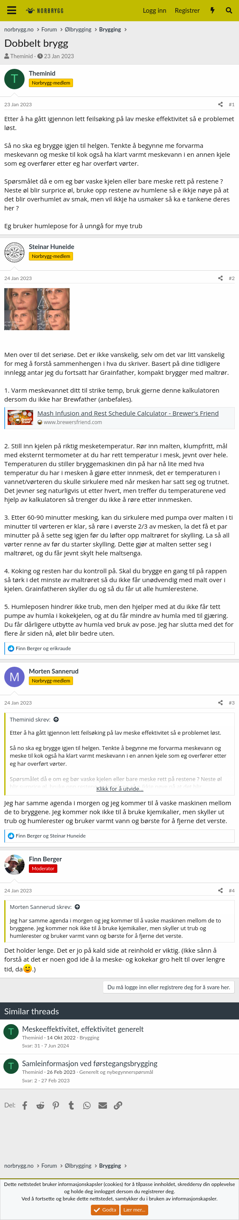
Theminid (21, 56)
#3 (232, 702)
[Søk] (229, 10)
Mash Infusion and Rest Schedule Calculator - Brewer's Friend (128, 413)
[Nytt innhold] (212, 10)
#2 (232, 278)
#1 (232, 104)
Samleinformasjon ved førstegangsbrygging (89, 1063)
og (43, 648)
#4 (232, 890)
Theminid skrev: (30, 719)
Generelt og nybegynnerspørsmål (116, 1072)
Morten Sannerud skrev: (41, 907)
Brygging (89, 1037)
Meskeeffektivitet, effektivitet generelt (82, 1029)
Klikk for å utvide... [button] (119, 789)
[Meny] (12, 10)
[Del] (220, 105)
